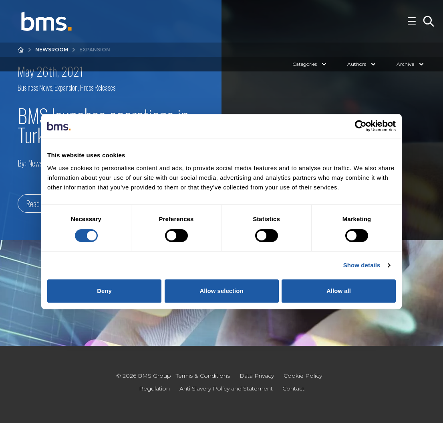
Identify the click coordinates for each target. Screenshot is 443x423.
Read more (40, 203)
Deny (104, 290)
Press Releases (97, 87)
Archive (411, 73)
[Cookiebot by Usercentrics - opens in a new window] (361, 126)
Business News (35, 87)
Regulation (154, 388)
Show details (362, 265)
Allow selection (221, 290)
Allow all (338, 290)
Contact (293, 388)
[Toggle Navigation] (412, 26)
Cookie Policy (303, 375)
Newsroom (51, 58)
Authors (362, 73)
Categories (310, 73)
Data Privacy (257, 375)
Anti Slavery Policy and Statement (226, 388)
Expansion (66, 87)
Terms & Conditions (203, 375)
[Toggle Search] (428, 25)
